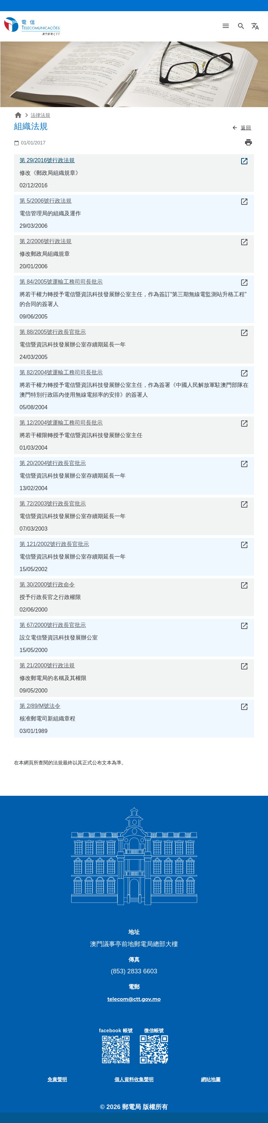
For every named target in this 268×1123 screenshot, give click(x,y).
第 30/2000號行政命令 (47, 584)
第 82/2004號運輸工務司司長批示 (61, 372)
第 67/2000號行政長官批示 (53, 625)
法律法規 (40, 115)
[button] (256, 26)
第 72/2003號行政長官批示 (53, 504)
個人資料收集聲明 (134, 1079)
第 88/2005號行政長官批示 (53, 332)
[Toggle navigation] (225, 26)
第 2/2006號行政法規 (46, 241)
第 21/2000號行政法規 (47, 665)
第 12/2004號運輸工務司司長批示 (61, 423)
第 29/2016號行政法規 (47, 160)
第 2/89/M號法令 (40, 706)
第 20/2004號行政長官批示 (53, 463)
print (248, 142)
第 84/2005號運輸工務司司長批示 (61, 282)
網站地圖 (211, 1079)
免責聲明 (57, 1079)
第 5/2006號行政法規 (46, 201)
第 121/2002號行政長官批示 (54, 544)
